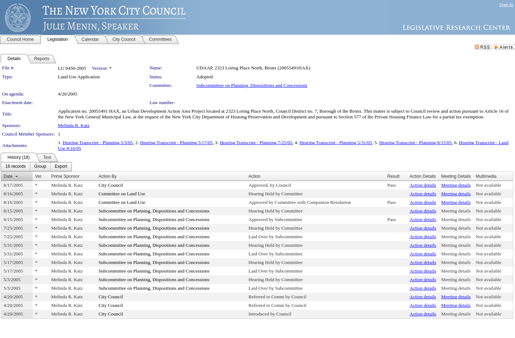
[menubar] (36, 166)
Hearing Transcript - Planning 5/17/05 (176, 142)
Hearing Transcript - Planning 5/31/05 (335, 142)
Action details (422, 185)
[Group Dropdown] (40, 166)
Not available (488, 185)
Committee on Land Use (121, 193)
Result (393, 176)
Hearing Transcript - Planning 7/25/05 (256, 142)
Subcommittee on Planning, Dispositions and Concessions (251, 85)
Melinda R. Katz (73, 125)
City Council (110, 185)
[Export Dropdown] (61, 166)
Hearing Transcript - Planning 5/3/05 (98, 142)
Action (254, 176)
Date (8, 176)
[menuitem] (15, 166)
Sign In (506, 4)
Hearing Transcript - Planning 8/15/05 (415, 142)
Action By (107, 176)
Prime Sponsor (65, 176)
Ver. (39, 176)
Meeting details (456, 185)
